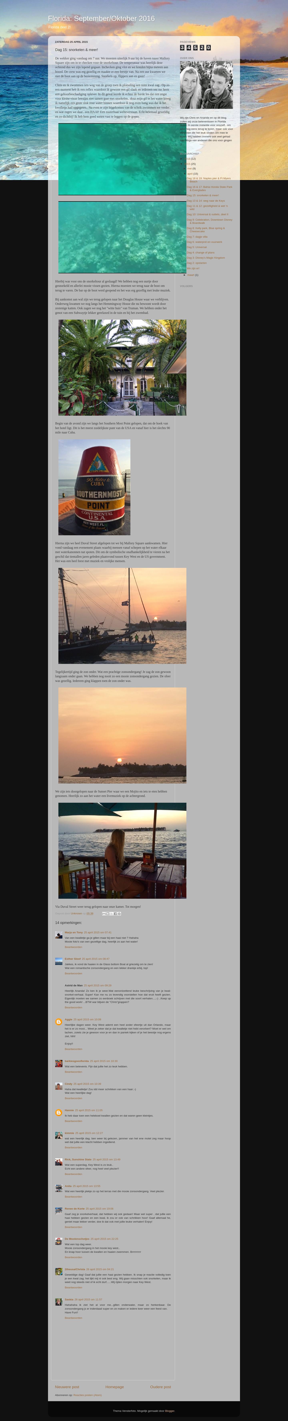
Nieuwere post (67, 1387)
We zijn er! (193, 268)
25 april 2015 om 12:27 (89, 1133)
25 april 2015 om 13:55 (86, 1186)
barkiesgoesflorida (77, 1061)
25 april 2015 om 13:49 (106, 1159)
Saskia (69, 1299)
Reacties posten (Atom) (87, 1395)
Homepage (114, 1387)
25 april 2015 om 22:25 (104, 1238)
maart (191, 274)
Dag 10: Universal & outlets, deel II (207, 214)
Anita (68, 1186)
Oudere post (160, 1387)
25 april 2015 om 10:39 (87, 1083)
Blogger (169, 1410)
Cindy (68, 1083)
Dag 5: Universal (197, 247)
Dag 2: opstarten (197, 262)
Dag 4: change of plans (201, 252)
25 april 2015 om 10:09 (87, 1019)
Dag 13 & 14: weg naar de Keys (206, 200)
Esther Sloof (73, 958)
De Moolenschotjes (77, 1238)
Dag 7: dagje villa (197, 236)
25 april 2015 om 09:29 (97, 985)
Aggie (68, 1019)
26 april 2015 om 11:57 (88, 1299)
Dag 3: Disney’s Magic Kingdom (206, 257)
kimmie (69, 1133)
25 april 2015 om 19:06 (99, 1208)
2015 (187, 163)
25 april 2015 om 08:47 (96, 958)
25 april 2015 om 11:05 (89, 1110)
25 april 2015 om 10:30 (104, 1061)
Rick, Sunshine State (78, 1159)
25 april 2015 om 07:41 (98, 932)
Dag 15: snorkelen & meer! (203, 195)
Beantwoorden (73, 947)
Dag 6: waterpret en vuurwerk (204, 241)
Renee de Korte (75, 1208)
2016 (187, 158)
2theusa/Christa (75, 1269)
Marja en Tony (74, 932)
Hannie (69, 1110)
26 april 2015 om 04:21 (100, 1269)
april (190, 173)
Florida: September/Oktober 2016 (101, 18)
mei (190, 168)
